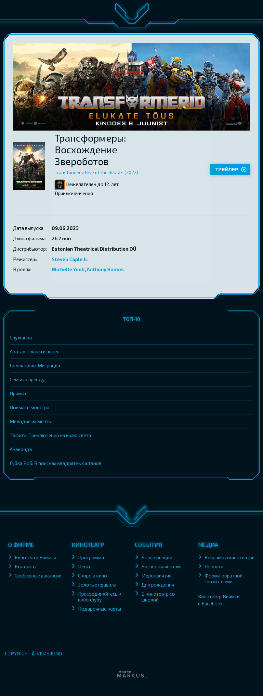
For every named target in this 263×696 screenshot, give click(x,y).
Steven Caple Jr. (70, 259)
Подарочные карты (99, 609)
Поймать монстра (29, 407)
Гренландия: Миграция (35, 365)
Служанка (21, 337)
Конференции (156, 557)
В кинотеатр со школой (158, 596)
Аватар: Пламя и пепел (34, 351)
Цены (84, 566)
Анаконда (21, 449)
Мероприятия (156, 575)
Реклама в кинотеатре (229, 557)
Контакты (25, 566)
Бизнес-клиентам (161, 566)
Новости (213, 566)
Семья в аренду (27, 379)
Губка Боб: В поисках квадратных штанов (55, 463)
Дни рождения (157, 585)
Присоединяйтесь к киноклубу (99, 596)
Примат (18, 393)
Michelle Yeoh (68, 269)
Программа (91, 557)
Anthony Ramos (105, 269)
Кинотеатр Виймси (35, 557)
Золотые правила (97, 585)
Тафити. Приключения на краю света (50, 435)
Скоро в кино (92, 575)
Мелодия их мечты (31, 421)
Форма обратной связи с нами (223, 578)
